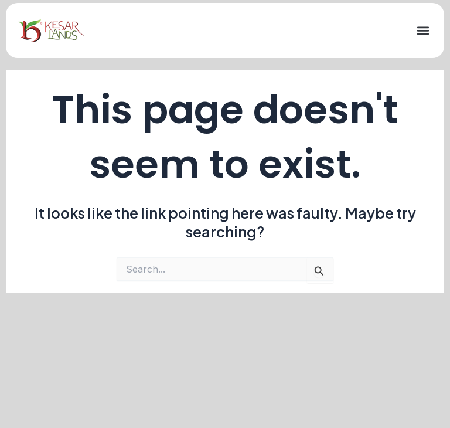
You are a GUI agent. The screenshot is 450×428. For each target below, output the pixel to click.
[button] (422, 30)
